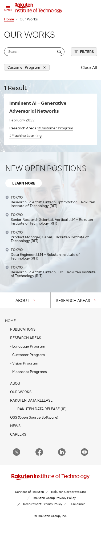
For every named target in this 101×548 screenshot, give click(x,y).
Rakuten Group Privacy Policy (54, 498)
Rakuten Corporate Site (68, 492)
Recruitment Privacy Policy (42, 504)
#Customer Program (55, 128)
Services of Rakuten (29, 492)
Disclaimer (77, 504)
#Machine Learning (25, 135)
